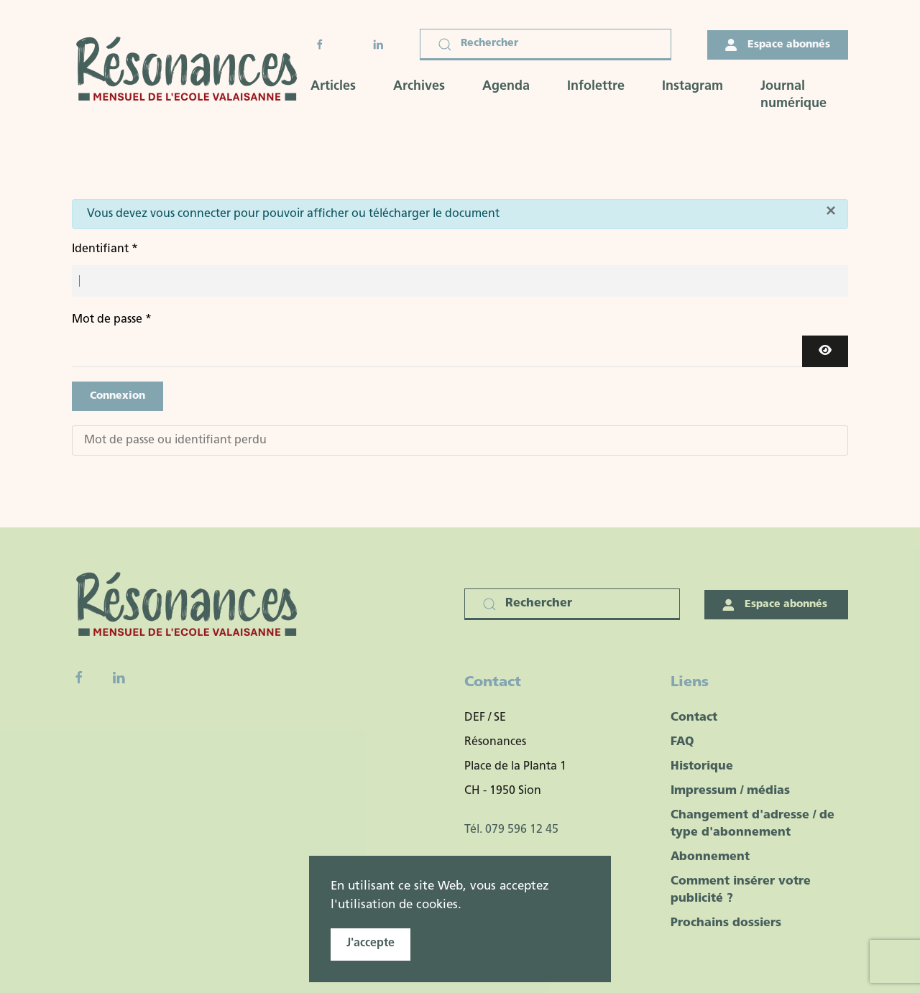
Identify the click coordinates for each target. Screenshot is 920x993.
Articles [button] (333, 86)
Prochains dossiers (726, 923)
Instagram (692, 86)
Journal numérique (793, 95)
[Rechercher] (545, 44)
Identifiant (105, 249)
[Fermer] (830, 210)
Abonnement (710, 857)
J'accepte (370, 943)
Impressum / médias (730, 791)
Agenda (506, 86)
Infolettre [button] (596, 86)
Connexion (117, 396)
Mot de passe (112, 319)
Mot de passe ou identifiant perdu (175, 440)
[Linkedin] (118, 677)
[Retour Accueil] (191, 70)
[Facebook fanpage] (79, 677)
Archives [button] (419, 86)
